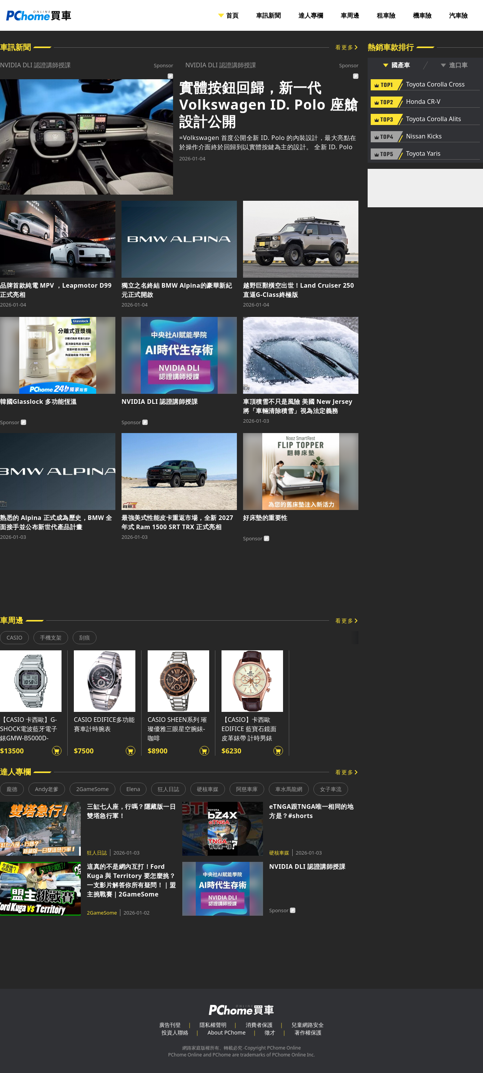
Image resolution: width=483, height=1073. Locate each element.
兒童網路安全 (307, 1024)
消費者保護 (259, 1024)
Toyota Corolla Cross (435, 84)
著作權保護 (308, 1032)
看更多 (344, 47)
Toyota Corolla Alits (433, 119)
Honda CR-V (423, 102)
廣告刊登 (170, 1024)
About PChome (227, 1032)
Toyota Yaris (423, 154)
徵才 (270, 1032)
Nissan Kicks (424, 136)
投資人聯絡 (175, 1032)
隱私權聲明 (213, 1024)
